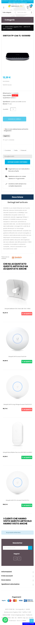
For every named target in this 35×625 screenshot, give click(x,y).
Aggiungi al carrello (14, 119)
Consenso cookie (28, 624)
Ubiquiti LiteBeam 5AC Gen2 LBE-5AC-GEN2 (17, 308)
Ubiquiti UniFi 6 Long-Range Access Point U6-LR (17, 404)
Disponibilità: (7, 95)
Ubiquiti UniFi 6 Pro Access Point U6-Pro (17, 500)
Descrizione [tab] (17, 197)
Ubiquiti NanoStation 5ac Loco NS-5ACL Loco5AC (17, 452)
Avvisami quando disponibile (17, 162)
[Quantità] (13, 109)
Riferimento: (7, 93)
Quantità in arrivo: (9, 97)
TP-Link (9, 104)
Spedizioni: (6, 101)
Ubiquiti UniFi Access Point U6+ (17, 356)
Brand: (5, 104)
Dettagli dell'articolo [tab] (18, 202)
